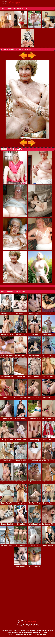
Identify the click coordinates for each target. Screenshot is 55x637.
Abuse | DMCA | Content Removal (35, 634)
